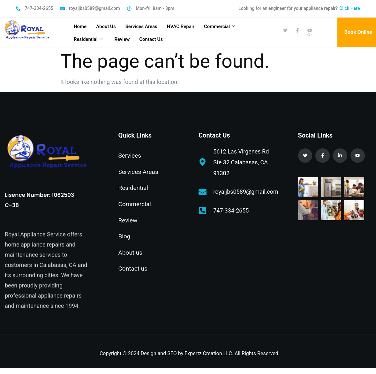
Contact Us (151, 39)
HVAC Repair (180, 26)
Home (80, 26)
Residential (88, 39)
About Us (106, 26)
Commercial (219, 26)
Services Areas (141, 26)
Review (122, 39)
